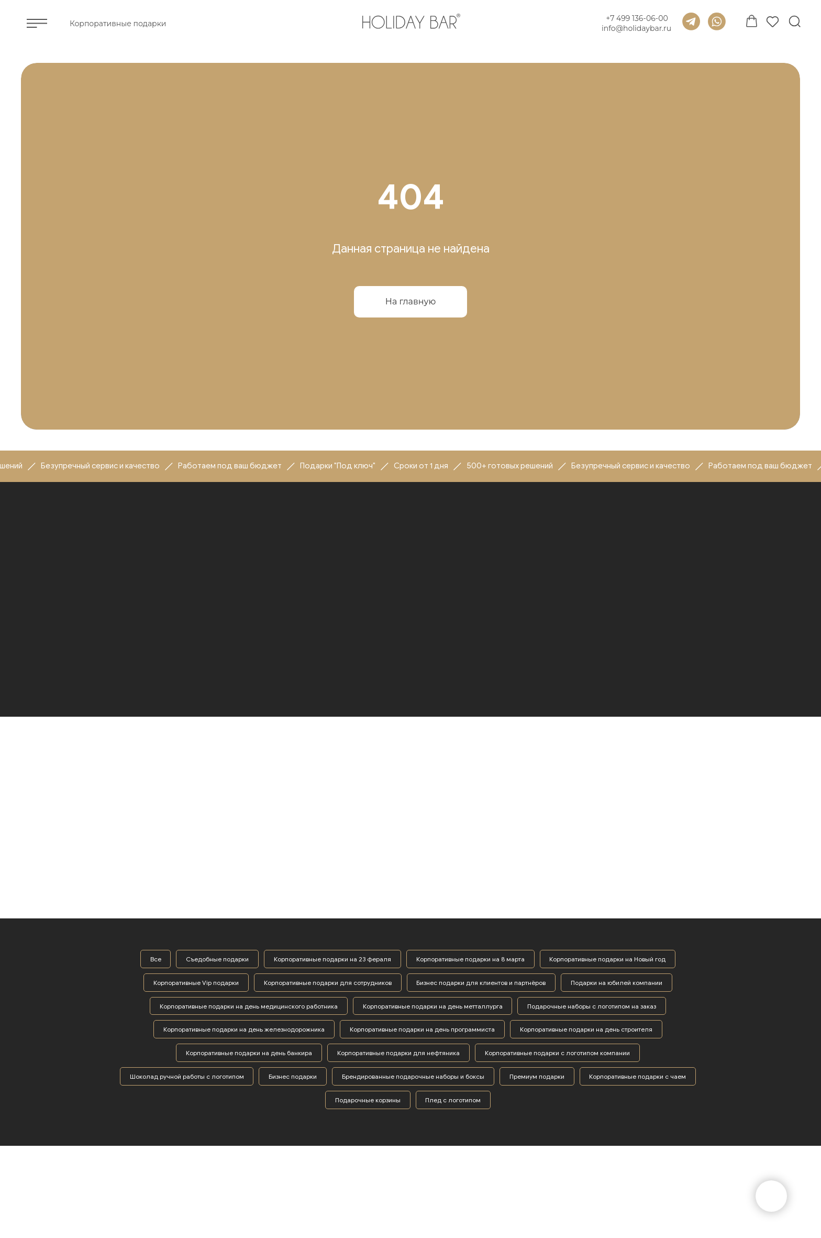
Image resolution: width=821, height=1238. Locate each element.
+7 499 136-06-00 (637, 18)
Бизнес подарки (293, 1077)
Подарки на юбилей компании (617, 983)
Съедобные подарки (217, 959)
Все (155, 959)
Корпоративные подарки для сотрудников (328, 983)
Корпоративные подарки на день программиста (422, 1030)
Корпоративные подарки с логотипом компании (557, 1053)
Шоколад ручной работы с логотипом (186, 1077)
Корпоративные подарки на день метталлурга (433, 1006)
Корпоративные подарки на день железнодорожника (244, 1030)
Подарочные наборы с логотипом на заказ (592, 1006)
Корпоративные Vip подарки (196, 983)
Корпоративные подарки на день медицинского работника (249, 1006)
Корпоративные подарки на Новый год (608, 959)
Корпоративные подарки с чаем (638, 1077)
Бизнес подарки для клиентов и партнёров (481, 983)
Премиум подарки (536, 1077)
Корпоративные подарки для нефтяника (398, 1053)
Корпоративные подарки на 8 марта (470, 959)
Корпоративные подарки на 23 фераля (332, 959)
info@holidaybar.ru (636, 28)
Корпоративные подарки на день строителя (586, 1030)
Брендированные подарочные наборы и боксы (413, 1077)
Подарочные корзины (368, 1100)
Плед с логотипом (453, 1100)
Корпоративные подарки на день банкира (249, 1053)
